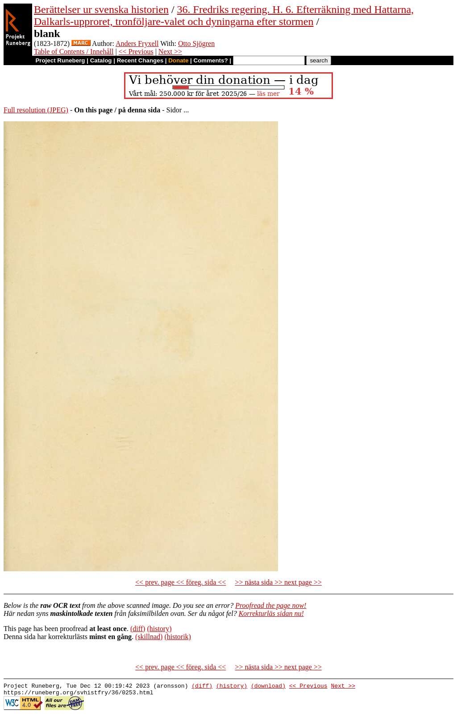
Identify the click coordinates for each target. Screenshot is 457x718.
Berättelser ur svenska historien (101, 9)
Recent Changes (140, 60)
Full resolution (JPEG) (36, 110)
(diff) (137, 628)
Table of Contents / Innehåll (73, 51)
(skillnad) (148, 636)
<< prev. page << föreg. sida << (180, 582)
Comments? (211, 60)
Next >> (170, 51)
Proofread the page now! (270, 605)
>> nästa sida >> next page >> (278, 582)
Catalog (101, 60)
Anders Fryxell (137, 43)
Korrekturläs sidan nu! (271, 613)
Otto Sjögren (196, 43)
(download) (268, 687)
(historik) (177, 636)
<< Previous (136, 51)
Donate (178, 60)
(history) (159, 628)
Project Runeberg (60, 60)
